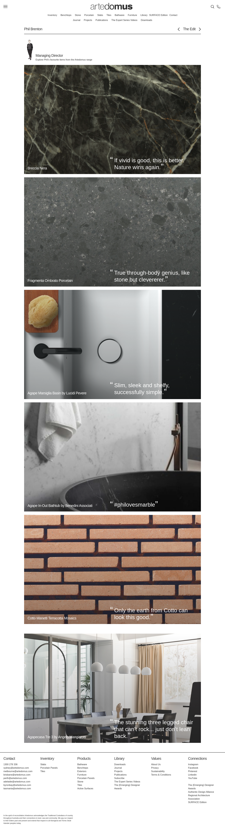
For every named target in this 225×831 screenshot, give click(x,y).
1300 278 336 (10, 764)
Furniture (132, 15)
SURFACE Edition (158, 15)
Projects (88, 20)
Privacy (155, 768)
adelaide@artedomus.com (16, 781)
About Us (156, 764)
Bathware (119, 15)
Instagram (193, 764)
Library (144, 15)
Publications (102, 20)
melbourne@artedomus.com (17, 771)
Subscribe (119, 778)
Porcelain (89, 15)
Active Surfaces (85, 788)
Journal (76, 20)
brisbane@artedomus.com (16, 775)
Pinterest (192, 771)
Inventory (52, 15)
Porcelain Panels (49, 768)
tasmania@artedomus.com (17, 788)
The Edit (189, 29)
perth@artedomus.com (15, 778)
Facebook (193, 768)
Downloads (146, 20)
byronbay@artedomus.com (17, 785)
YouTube (192, 778)
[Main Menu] (5, 6)
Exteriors (81, 771)
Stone (78, 15)
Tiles (108, 15)
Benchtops (66, 15)
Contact (173, 15)
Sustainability (158, 771)
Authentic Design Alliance (201, 792)
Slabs (100, 15)
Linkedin (192, 775)
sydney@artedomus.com (16, 768)
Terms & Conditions (161, 775)
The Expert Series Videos (124, 20)
